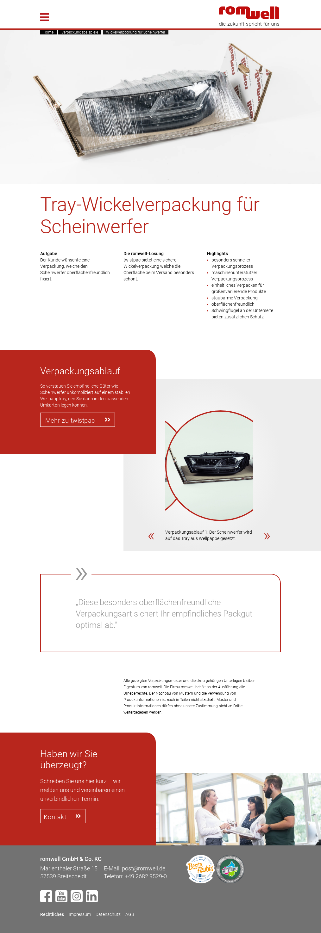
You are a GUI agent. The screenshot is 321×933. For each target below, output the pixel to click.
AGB (129, 914)
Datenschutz (108, 914)
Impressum (80, 914)
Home (48, 32)
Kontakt (55, 817)
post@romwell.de (143, 868)
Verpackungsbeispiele (79, 32)
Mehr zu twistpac (70, 420)
